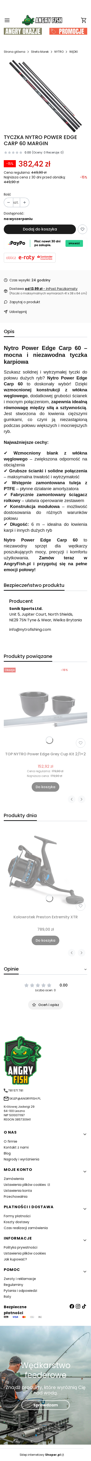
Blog (7, 1153)
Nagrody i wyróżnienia (21, 1159)
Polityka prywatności (20, 1247)
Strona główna (14, 52)
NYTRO (59, 52)
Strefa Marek (40, 52)
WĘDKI (73, 52)
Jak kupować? (15, 1259)
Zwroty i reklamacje (20, 1278)
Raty (7, 1296)
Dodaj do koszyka (40, 229)
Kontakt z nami (16, 1147)
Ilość (7, 194)
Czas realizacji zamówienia (26, 1228)
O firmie (10, 1141)
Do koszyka (45, 787)
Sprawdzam (45, 1405)
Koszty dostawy (16, 1222)
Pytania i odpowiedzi (20, 1290)
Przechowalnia (15, 1196)
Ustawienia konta (18, 1190)
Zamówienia (14, 1178)
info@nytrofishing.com (30, 629)
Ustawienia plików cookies (25, 1184)
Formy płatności (17, 1216)
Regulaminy (13, 1284)
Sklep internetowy (40, 1455)
